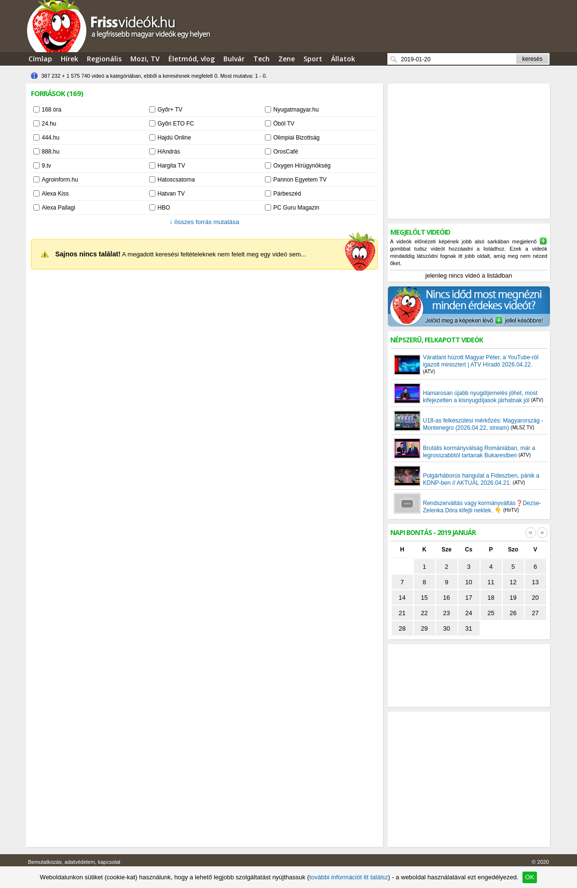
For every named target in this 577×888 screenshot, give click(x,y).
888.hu (51, 151)
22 (424, 613)
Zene (286, 58)
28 (401, 628)
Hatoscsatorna (176, 179)
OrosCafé (286, 151)
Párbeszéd (287, 193)
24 (468, 613)
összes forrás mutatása (204, 222)
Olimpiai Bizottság (297, 137)
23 (446, 613)
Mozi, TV (145, 58)
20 (535, 597)
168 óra (52, 109)
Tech (261, 58)
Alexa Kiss (55, 193)
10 (468, 582)
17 (468, 597)
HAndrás (169, 151)
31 (468, 628)
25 (490, 613)
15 (424, 597)
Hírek (69, 58)
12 (512, 582)
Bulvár (234, 58)
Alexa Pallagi (58, 207)
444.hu (51, 137)
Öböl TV (284, 123)
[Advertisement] (469, 151)
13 (535, 582)
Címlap (40, 58)
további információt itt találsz (348, 877)
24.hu (49, 123)
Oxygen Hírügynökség (302, 165)
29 (424, 628)
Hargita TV (171, 165)
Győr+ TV (170, 109)
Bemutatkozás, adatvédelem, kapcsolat (74, 862)
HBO (164, 207)
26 (512, 613)
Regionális (104, 58)
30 (446, 628)
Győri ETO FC (176, 123)
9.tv (46, 165)
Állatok (343, 58)
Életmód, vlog (191, 58)
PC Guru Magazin (296, 207)
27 (535, 613)
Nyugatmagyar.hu (296, 109)
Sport (312, 58)
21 (401, 613)
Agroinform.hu (60, 179)
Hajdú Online (174, 137)
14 (401, 597)
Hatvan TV (171, 193)
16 (446, 597)
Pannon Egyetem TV (300, 179)
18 (490, 597)
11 (490, 582)
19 (512, 597)
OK (530, 877)
